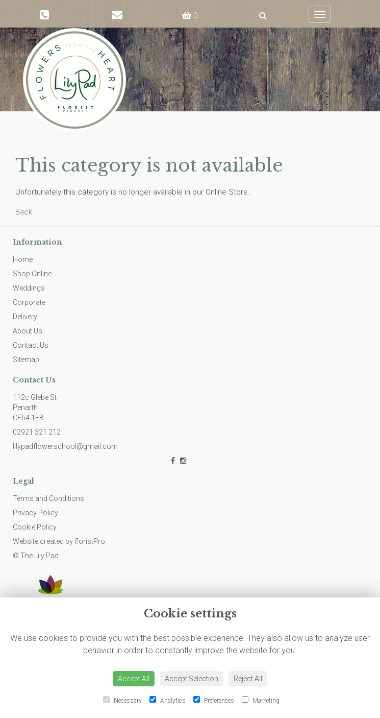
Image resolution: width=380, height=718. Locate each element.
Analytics (167, 700)
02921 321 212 (37, 432)
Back (23, 212)
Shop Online (32, 274)
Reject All (248, 679)
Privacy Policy (35, 513)
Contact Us (30, 345)
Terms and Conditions (48, 498)
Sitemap (26, 359)
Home (23, 259)
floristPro (89, 541)
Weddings (29, 288)
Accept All (133, 679)
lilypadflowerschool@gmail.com (65, 446)
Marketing (261, 700)
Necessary (122, 700)
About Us (27, 331)
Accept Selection (191, 679)
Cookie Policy (35, 527)
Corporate (29, 302)
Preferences (213, 700)
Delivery (25, 317)
